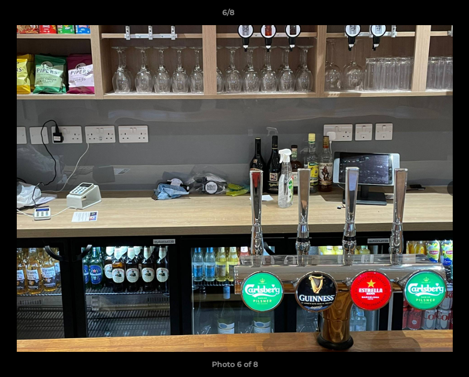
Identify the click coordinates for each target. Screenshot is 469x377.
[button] (425, 15)
